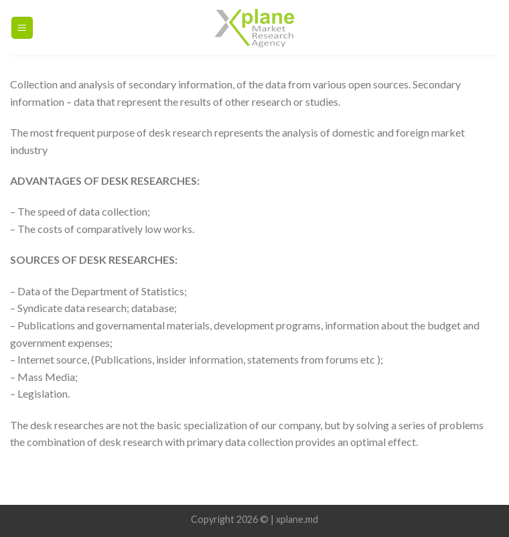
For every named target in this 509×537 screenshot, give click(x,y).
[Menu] (22, 28)
